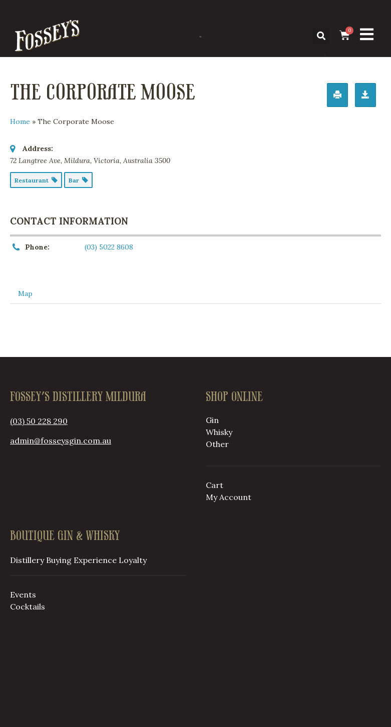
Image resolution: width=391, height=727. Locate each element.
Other (217, 444)
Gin (212, 420)
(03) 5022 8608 (109, 247)
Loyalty (133, 560)
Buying (59, 560)
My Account (228, 497)
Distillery (27, 560)
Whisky (219, 432)
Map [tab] (25, 293)
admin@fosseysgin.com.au (60, 441)
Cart (214, 485)
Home (20, 121)
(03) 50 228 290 (39, 421)
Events (23, 595)
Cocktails (27, 607)
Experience (95, 560)
